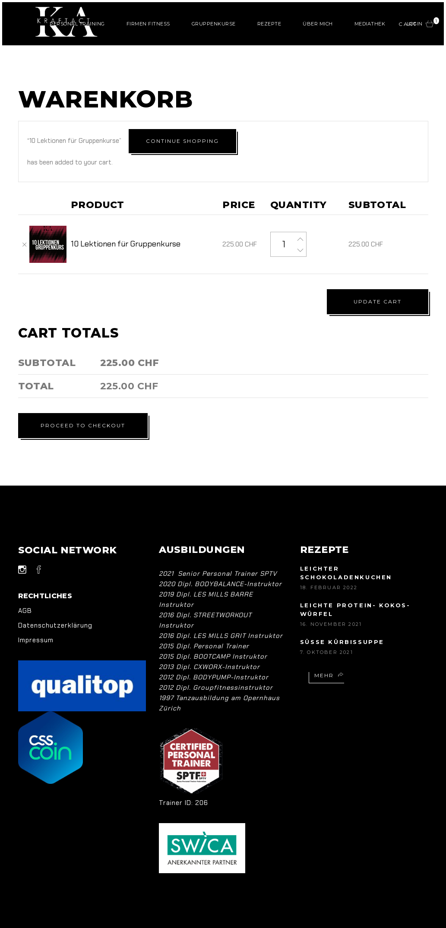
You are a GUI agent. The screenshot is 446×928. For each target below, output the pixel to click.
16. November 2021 (331, 603)
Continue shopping (355, 139)
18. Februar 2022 (328, 566)
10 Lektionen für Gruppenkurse (125, 222)
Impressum (36, 618)
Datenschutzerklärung (55, 604)
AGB (25, 589)
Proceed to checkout (87, 404)
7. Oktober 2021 (326, 631)
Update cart (378, 280)
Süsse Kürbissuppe (342, 620)
